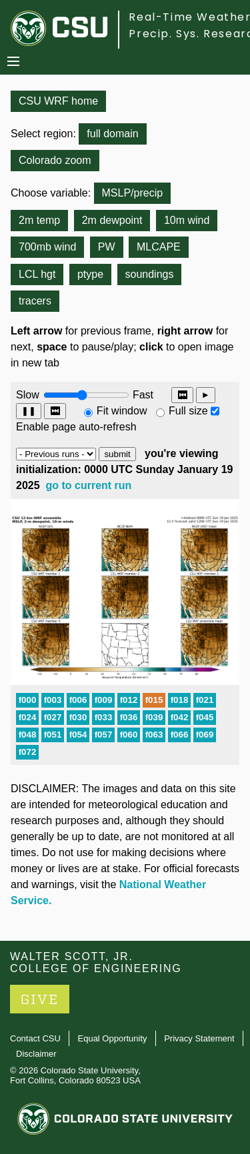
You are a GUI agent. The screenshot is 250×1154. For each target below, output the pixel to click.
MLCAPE (159, 247)
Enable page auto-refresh (76, 426)
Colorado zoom (55, 160)
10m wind (186, 220)
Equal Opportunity (112, 1038)
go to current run (89, 485)
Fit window (122, 410)
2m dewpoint (112, 220)
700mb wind (47, 247)
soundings (149, 274)
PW (106, 247)
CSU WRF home (58, 101)
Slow (27, 394)
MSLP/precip (132, 193)
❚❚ (28, 411)
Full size (188, 410)
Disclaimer (36, 1054)
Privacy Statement (199, 1038)
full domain (112, 133)
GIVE (40, 999)
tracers (35, 300)
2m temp (39, 220)
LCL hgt (37, 274)
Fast (142, 394)
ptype (90, 274)
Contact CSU (35, 1038)
